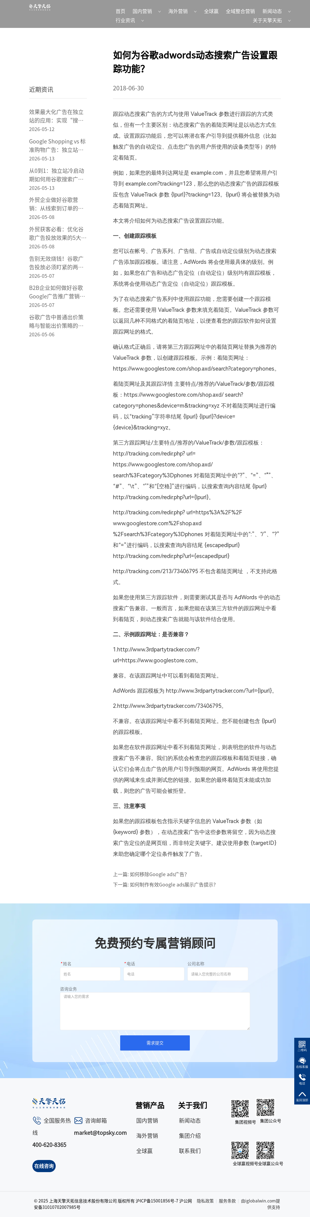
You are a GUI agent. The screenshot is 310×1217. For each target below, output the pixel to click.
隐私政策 (205, 1201)
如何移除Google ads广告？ (159, 874)
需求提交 (155, 1043)
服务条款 (227, 1201)
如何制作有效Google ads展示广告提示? (173, 884)
